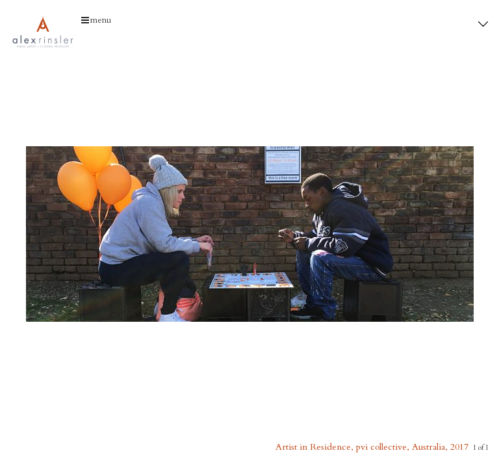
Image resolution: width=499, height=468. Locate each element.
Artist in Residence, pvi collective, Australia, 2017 (371, 447)
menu (96, 20)
